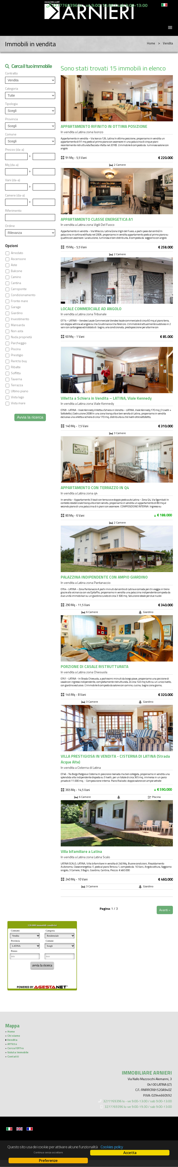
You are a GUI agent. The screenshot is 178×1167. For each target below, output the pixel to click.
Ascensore (18, 259)
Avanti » (164, 909)
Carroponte (19, 289)
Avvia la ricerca (30, 417)
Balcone (16, 271)
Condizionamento (23, 295)
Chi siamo (13, 1036)
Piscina (16, 349)
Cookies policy (112, 1146)
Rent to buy (19, 361)
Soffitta (16, 373)
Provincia (11, 119)
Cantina (16, 283)
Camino (16, 277)
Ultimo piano (19, 391)
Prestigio (17, 355)
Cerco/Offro (15, 1048)
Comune (10, 134)
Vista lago (17, 397)
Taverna (16, 379)
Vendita (12, 1040)
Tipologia (11, 103)
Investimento (20, 319)
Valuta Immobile (18, 1052)
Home (151, 43)
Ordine (10, 226)
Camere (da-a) (15, 195)
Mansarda (18, 325)
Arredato (17, 253)
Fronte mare (19, 301)
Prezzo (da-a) (14, 149)
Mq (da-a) (12, 164)
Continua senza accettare (48, 1152)
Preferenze (48, 1160)
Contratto (11, 73)
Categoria (11, 88)
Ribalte (16, 367)
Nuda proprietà (21, 337)
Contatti (13, 1056)
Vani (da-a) (12, 180)
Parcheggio (18, 343)
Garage (16, 307)
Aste (14, 265)
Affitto (12, 1044)
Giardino (17, 313)
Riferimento (13, 210)
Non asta (17, 331)
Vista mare (18, 403)
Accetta (129, 1152)
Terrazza (17, 385)
